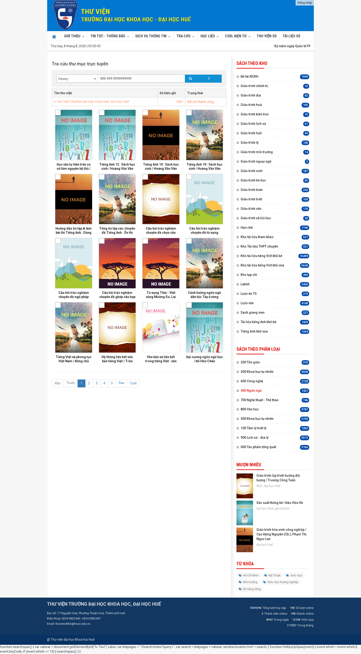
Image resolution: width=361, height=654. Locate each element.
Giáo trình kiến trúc (275, 114)
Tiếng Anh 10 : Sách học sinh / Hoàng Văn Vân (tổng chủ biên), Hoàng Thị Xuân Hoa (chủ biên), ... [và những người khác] (161, 172)
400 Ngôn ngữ (275, 390)
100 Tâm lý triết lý (275, 428)
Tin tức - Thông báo (107, 36)
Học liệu (208, 36)
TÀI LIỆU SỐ (291, 36)
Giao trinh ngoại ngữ (275, 161)
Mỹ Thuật (272, 575)
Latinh (275, 284)
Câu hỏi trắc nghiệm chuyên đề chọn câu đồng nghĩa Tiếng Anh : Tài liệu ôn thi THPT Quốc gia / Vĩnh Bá (160, 241)
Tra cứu (183, 36)
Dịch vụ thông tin (150, 36)
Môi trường (248, 582)
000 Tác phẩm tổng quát (275, 447)
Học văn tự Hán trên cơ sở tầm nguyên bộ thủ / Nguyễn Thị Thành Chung (73, 172)
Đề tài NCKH (275, 76)
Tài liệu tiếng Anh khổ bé (275, 322)
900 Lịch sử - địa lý (275, 437)
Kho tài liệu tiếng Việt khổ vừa (275, 265)
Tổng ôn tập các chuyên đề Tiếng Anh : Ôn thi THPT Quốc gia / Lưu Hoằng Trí (117, 241)
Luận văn (275, 303)
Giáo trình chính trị (275, 86)
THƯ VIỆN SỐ (267, 36)
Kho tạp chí (275, 275)
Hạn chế (275, 227)
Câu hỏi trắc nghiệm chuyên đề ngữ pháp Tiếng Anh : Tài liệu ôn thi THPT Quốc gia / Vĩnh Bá (73, 310)
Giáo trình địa (275, 95)
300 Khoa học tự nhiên (275, 372)
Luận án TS (275, 294)
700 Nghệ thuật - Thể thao (275, 400)
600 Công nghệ (275, 381)
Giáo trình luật (275, 133)
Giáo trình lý (275, 142)
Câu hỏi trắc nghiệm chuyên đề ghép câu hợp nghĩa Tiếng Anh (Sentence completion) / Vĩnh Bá (117, 310)
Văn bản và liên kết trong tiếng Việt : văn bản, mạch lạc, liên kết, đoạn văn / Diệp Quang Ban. (161, 380)
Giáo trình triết (275, 199)
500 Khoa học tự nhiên (275, 419)
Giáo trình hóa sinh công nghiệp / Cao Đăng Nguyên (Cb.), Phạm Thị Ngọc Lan (281, 534)
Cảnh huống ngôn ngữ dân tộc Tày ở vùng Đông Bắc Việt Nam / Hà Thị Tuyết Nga (204, 310)
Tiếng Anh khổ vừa (275, 331)
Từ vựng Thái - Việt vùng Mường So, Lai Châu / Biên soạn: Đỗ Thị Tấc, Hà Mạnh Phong (161, 310)
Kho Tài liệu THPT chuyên (275, 246)
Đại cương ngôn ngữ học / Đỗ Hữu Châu (204, 379)
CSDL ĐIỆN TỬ (236, 36)
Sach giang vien (275, 312)
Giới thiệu (72, 36)
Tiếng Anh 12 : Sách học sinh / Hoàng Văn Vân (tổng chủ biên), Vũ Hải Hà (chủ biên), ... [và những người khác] (117, 172)
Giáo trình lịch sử (275, 124)
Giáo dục (294, 575)
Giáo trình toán (275, 190)
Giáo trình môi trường (275, 152)
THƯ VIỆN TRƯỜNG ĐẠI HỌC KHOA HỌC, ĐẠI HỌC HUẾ (93, 101)
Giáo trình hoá (275, 105)
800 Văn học (275, 409)
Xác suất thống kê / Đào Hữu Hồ (279, 503)
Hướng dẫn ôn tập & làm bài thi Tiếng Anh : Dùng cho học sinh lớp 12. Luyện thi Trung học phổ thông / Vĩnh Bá (73, 241)
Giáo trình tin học (275, 180)
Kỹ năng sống (250, 589)
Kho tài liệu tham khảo (275, 237)
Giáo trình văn (275, 209)
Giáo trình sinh (275, 171)
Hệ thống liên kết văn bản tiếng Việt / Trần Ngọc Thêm (117, 380)
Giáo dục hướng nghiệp (280, 582)
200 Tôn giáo (275, 362)
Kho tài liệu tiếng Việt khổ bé (275, 256)
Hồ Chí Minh (249, 575)
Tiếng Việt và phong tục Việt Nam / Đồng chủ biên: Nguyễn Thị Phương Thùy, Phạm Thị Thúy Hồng (73, 380)
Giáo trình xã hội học (275, 218)
